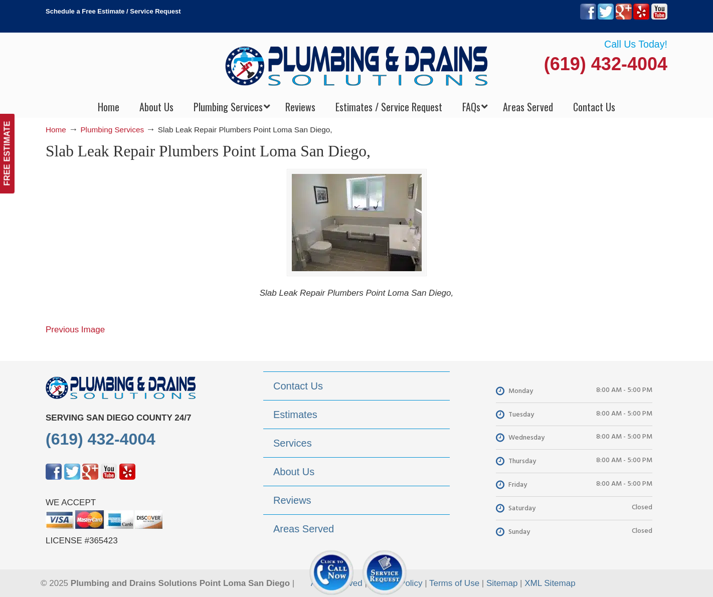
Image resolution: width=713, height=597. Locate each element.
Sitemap (501, 583)
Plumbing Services (112, 129)
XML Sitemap (549, 583)
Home (56, 129)
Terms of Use (454, 583)
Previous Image (75, 329)
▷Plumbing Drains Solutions (356, 65)
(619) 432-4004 (605, 64)
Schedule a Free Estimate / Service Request (113, 11)
